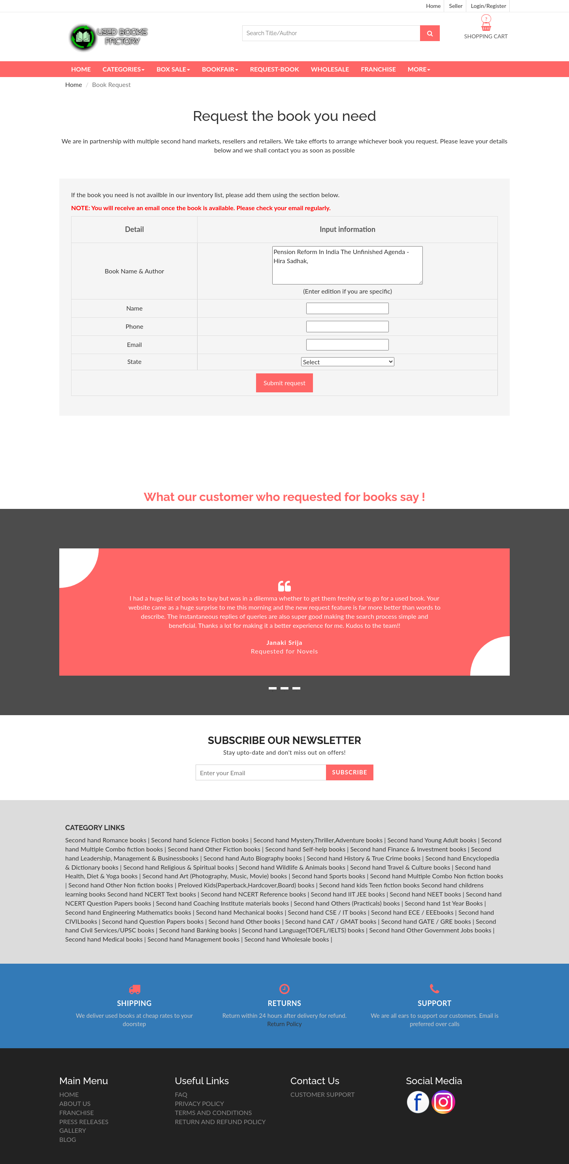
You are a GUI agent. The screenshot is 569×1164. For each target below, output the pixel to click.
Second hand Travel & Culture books (401, 867)
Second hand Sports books (329, 876)
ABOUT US (74, 1103)
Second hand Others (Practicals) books (347, 903)
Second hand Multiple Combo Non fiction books (436, 876)
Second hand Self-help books (306, 849)
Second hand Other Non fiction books (121, 885)
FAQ (181, 1094)
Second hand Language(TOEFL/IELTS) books (304, 930)
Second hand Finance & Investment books (408, 849)
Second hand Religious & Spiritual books (179, 867)
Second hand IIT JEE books (349, 894)
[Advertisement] (284, 429)
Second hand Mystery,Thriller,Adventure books (318, 840)
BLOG (67, 1139)
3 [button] (296, 691)
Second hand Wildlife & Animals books (293, 867)
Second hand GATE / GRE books (427, 921)
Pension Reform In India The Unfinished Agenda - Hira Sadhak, (347, 265)
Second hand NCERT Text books (152, 894)
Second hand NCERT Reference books (254, 894)
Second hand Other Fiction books (215, 849)
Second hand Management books (194, 939)
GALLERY (72, 1130)
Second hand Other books (245, 921)
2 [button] (284, 691)
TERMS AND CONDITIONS (213, 1112)
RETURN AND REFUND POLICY (220, 1121)
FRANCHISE (76, 1112)
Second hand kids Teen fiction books (369, 885)
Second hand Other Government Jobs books (431, 930)
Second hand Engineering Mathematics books (129, 912)
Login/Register (488, 5)
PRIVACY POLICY (199, 1103)
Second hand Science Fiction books (201, 840)
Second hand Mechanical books (240, 912)
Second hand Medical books (104, 939)
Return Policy (284, 1023)
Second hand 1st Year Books (444, 903)
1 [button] (273, 691)
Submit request (284, 382)
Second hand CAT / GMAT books (331, 921)
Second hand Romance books (106, 840)
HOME (69, 1094)
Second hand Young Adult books (432, 840)
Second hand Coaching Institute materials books (223, 903)
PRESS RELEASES (83, 1121)
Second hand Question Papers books (153, 921)
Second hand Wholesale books (287, 939)
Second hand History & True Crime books (364, 858)
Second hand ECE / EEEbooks (413, 912)
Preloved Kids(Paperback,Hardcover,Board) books (247, 885)
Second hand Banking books (199, 930)
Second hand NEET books (426, 894)
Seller (456, 5)
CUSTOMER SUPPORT (322, 1094)
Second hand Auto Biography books (253, 858)
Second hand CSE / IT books (328, 912)
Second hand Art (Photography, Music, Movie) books (215, 876)
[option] (284, 612)
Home (433, 5)
